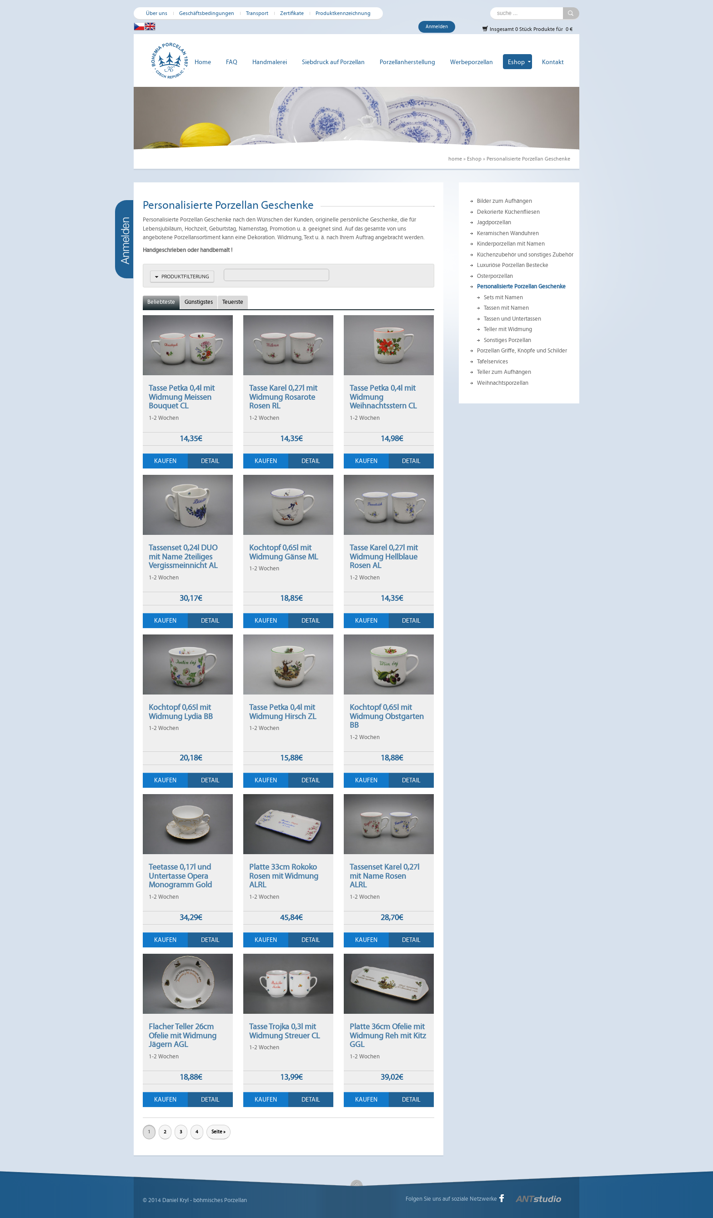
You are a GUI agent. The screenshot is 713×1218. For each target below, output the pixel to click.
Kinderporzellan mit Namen (511, 243)
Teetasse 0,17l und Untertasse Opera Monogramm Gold (180, 876)
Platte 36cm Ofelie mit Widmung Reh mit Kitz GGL (388, 1035)
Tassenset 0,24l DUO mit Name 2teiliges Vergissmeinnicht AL (183, 556)
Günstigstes (199, 302)
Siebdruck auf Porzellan (333, 62)
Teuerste (232, 302)
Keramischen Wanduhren (508, 233)
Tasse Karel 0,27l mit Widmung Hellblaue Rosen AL (384, 556)
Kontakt (553, 62)
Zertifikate (292, 13)
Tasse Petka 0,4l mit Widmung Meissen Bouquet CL (182, 397)
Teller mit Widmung (508, 329)
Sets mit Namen (503, 297)
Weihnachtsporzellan (502, 383)
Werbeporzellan (471, 62)
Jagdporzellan (494, 222)
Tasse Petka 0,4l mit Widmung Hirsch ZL (282, 711)
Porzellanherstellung (407, 62)
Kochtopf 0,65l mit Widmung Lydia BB (181, 711)
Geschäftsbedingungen (206, 13)
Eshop (516, 62)
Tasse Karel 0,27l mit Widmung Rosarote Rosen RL (283, 397)
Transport (257, 13)
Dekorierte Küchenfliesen (508, 212)
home (455, 159)
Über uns (156, 13)
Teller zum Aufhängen (504, 372)
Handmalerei (269, 62)
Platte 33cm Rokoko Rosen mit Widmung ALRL (283, 876)
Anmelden (437, 27)
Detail (210, 461)
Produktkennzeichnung (343, 13)
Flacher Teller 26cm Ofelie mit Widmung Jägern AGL (182, 1035)
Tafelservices (492, 361)
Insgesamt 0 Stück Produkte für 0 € (527, 28)
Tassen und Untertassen (512, 318)
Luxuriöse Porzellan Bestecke (512, 265)
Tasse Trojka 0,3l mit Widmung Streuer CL (284, 1031)
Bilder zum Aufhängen (504, 201)
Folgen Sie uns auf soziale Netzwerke (451, 1199)
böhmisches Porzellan (220, 1200)
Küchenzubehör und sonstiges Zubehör (525, 254)
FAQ (231, 62)
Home (203, 62)
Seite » (218, 1132)
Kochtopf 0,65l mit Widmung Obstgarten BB (387, 716)
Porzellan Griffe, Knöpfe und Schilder (522, 350)
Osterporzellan (495, 276)
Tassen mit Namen (506, 308)
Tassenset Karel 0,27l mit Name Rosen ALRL (384, 876)
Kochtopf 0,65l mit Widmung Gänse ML (283, 552)
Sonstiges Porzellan (507, 340)
